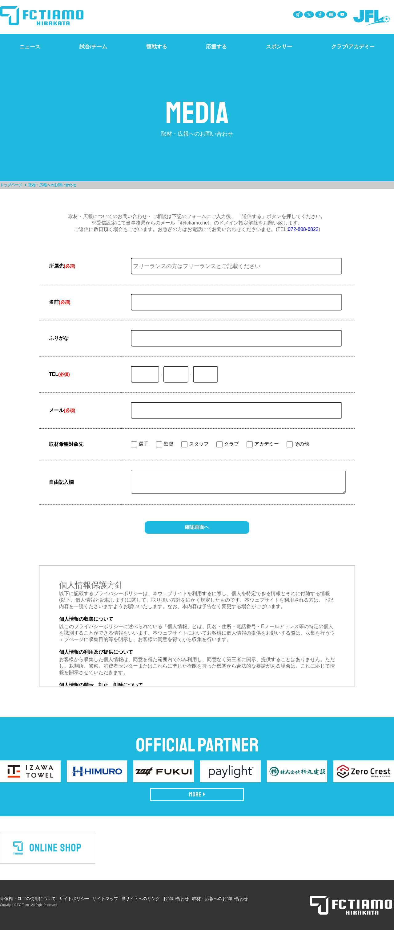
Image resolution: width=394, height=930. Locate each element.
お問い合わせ (176, 898)
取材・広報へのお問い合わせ (220, 898)
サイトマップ (105, 898)
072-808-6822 (303, 229)
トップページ (11, 185)
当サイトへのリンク (140, 898)
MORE (197, 794)
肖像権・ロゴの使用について (28, 898)
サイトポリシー (74, 898)
